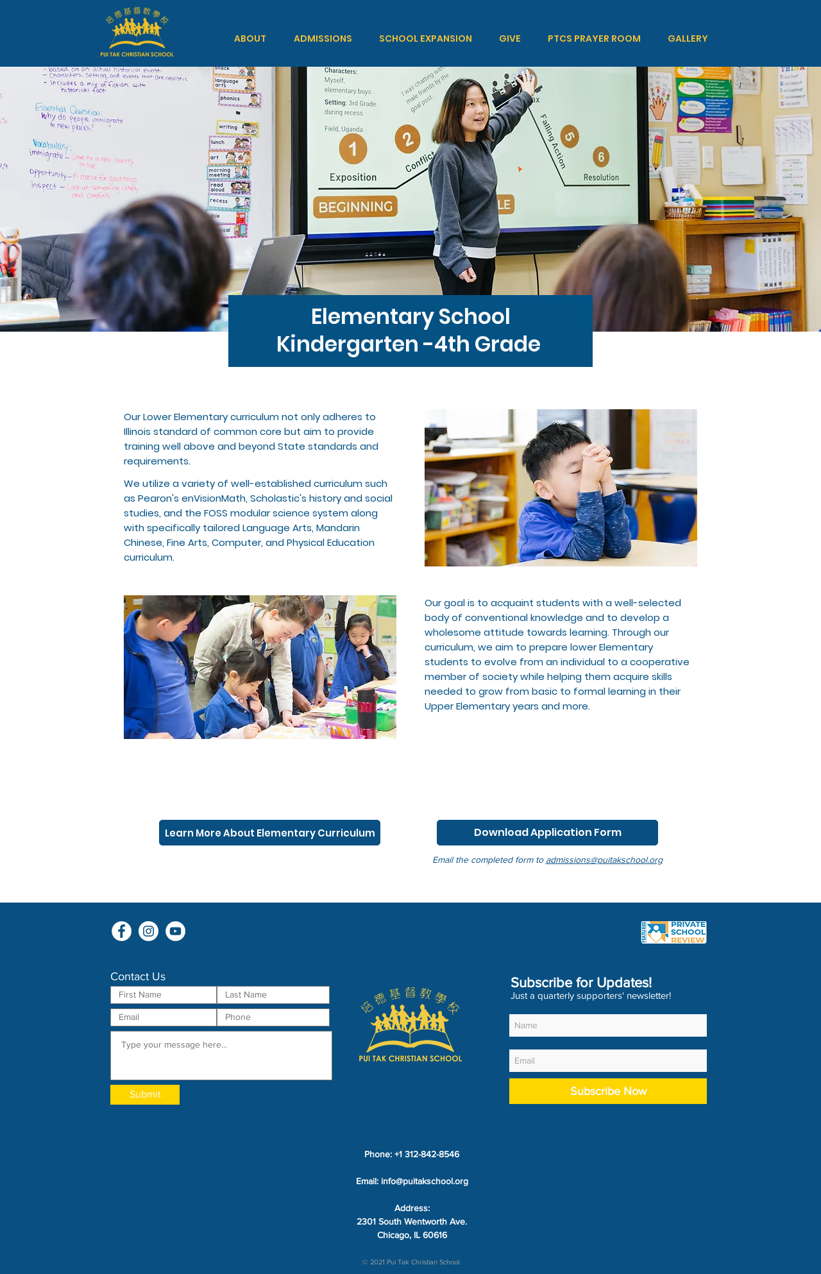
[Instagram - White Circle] (148, 931)
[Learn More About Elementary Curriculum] (269, 832)
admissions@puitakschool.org (604, 859)
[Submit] (145, 1095)
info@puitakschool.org (424, 1181)
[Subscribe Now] (608, 1091)
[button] (250, 38)
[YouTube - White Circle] (175, 931)
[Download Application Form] (547, 832)
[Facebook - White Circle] (121, 931)
